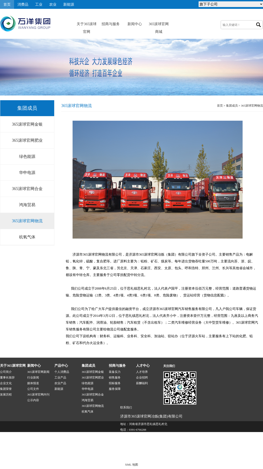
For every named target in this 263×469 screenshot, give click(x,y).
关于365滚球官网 (87, 25)
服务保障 (115, 389)
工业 (38, 4)
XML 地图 (131, 464)
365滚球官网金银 (27, 124)
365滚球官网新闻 (38, 372)
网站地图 (257, 455)
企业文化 (6, 383)
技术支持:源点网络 (235, 455)
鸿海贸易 (27, 205)
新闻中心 (134, 24)
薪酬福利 (142, 383)
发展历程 (6, 394)
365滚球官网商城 (159, 25)
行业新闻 (33, 377)
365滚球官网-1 (85, 455)
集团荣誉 (6, 389)
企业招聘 (142, 377)
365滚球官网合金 (27, 188)
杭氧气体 (27, 237)
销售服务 (115, 377)
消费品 (22, 4)
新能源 (68, 4)
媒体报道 (33, 383)
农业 (52, 4)
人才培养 (142, 372)
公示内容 (33, 400)
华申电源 (27, 172)
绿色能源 (27, 156)
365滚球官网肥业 (27, 140)
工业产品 (60, 377)
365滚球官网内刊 (38, 394)
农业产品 (60, 383)
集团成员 (232, 105)
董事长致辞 (7, 377)
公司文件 (33, 389)
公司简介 (6, 372)
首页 (7, 4)
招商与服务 (111, 24)
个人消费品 (61, 372)
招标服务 (115, 383)
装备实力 (115, 372)
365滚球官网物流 (27, 221)
